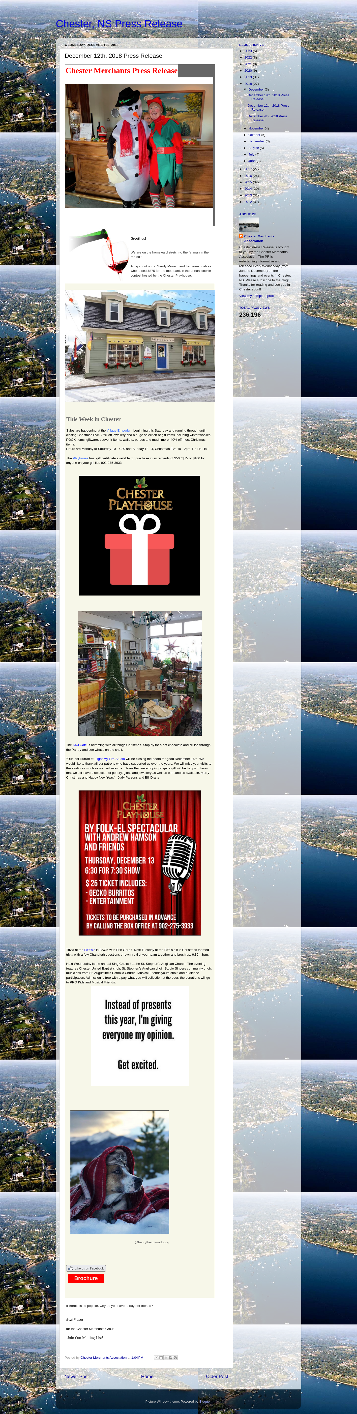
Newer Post (76, 1376)
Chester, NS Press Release (119, 24)
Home (147, 1376)
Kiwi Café (80, 745)
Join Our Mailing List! (85, 1338)
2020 (248, 70)
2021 (248, 64)
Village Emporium (119, 430)
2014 (248, 188)
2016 (248, 176)
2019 (248, 77)
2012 (248, 202)
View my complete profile (257, 296)
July (251, 154)
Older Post (217, 1376)
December (256, 89)
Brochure (86, 1278)
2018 (248, 84)
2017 (248, 169)
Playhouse (80, 458)
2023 (248, 51)
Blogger (205, 1401)
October (254, 135)
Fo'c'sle (89, 950)
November (256, 128)
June (252, 161)
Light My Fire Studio (110, 759)
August (254, 148)
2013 (248, 195)
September (257, 141)
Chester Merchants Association (259, 238)
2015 (248, 182)
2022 (248, 57)
